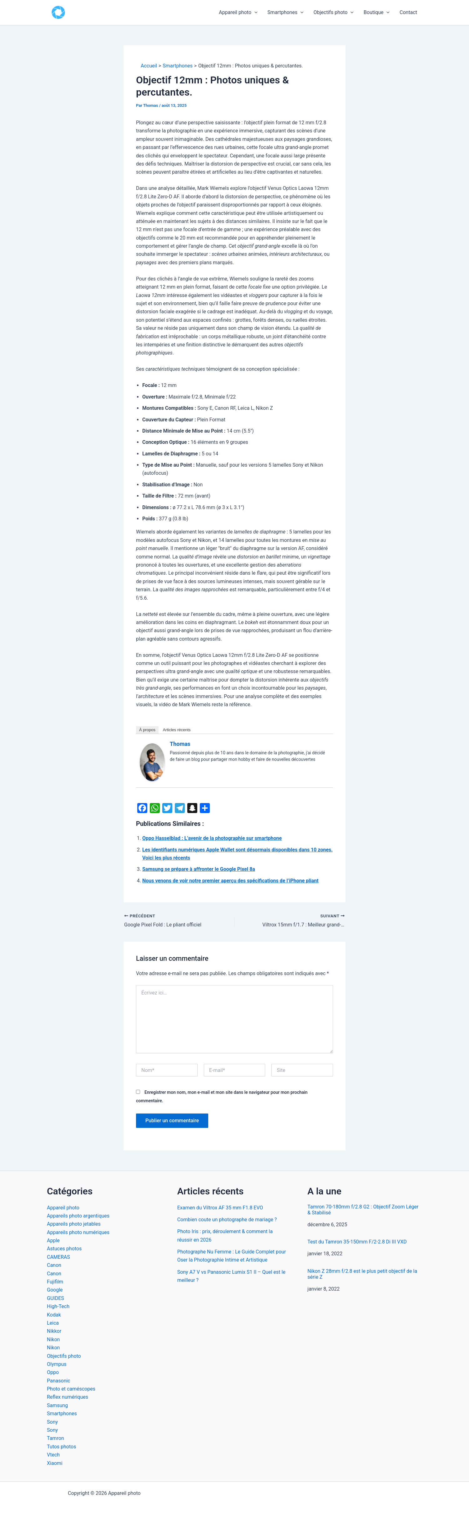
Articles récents (177, 729)
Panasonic (58, 1381)
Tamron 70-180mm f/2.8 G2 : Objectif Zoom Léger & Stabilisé (362, 1210)
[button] (254, 12)
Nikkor (54, 1331)
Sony (52, 1422)
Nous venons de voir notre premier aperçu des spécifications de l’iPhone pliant (230, 881)
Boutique (377, 12)
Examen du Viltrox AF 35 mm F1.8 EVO (220, 1208)
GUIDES (55, 1298)
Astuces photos (64, 1249)
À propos (147, 729)
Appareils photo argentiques (78, 1216)
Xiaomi (55, 1463)
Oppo (53, 1372)
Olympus (57, 1364)
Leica (53, 1323)
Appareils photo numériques (78, 1232)
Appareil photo (238, 12)
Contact (408, 12)
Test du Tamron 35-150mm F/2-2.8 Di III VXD (356, 1242)
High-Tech (58, 1306)
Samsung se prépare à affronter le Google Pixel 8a (198, 869)
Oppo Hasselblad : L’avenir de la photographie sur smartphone (212, 838)
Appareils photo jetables (74, 1224)
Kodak (54, 1315)
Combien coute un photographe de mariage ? (227, 1220)
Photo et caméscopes (71, 1389)
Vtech (53, 1455)
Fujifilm (55, 1282)
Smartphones (285, 12)
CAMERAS (58, 1257)
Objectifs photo (334, 12)
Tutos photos (61, 1447)
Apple (53, 1240)
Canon (54, 1265)
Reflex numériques (67, 1397)
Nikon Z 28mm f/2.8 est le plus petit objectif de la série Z (362, 1274)
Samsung (57, 1405)
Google (55, 1290)
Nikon (53, 1339)
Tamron (55, 1438)
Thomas (180, 744)
